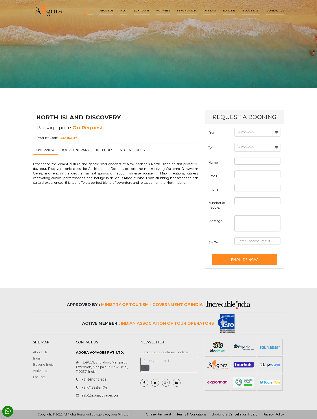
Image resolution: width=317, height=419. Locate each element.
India (123, 10)
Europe (229, 10)
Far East (209, 10)
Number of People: (216, 205)
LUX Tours (141, 10)
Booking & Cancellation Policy (234, 414)
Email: (212, 176)
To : (210, 148)
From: (212, 133)
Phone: (213, 189)
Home (88, 10)
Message (215, 221)
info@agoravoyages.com (101, 395)
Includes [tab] (104, 150)
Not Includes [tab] (132, 150)
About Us (40, 352)
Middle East (250, 10)
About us (106, 10)
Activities (163, 10)
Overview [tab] (45, 150)
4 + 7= (213, 243)
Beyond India (187, 10)
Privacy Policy (273, 414)
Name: (213, 163)
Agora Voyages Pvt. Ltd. (112, 414)
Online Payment (158, 414)
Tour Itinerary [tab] (75, 150)
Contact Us (275, 10)
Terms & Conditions (191, 414)
